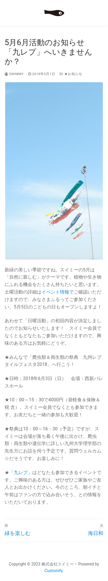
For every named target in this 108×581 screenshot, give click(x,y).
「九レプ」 (20, 472)
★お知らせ (71, 74)
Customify (53, 570)
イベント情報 (55, 292)
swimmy (14, 74)
